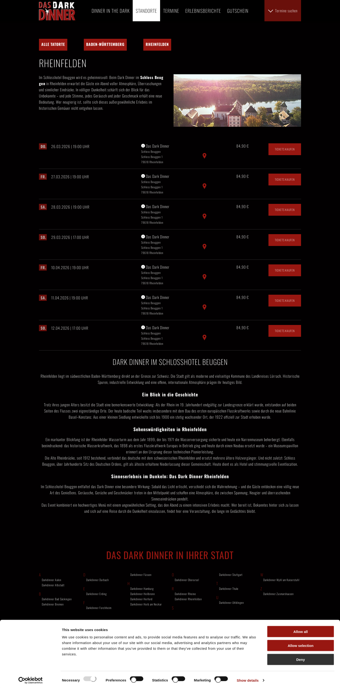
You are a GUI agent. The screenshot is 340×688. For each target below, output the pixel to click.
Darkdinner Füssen (141, 617)
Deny (300, 658)
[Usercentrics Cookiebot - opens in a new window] (30, 678)
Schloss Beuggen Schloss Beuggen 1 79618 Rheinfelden (152, 199)
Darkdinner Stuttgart (230, 617)
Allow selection (300, 644)
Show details (248, 679)
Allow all (300, 630)
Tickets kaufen (285, 191)
